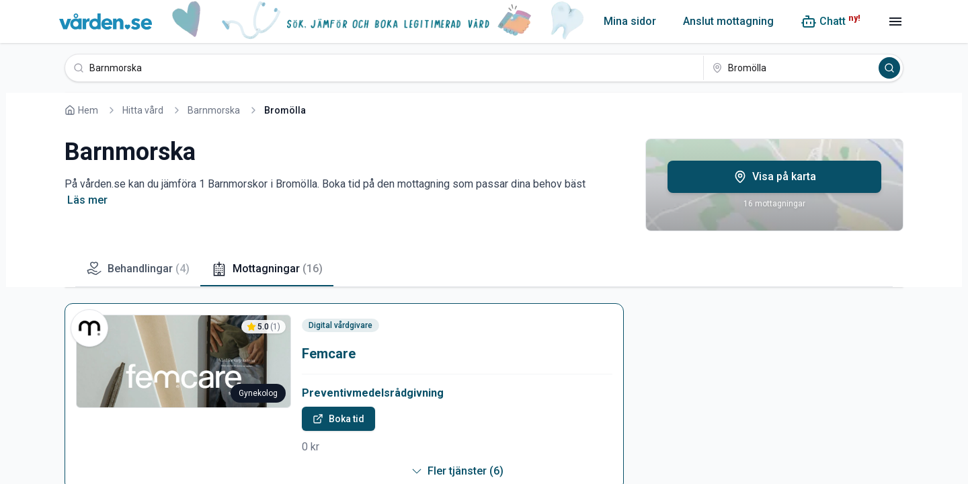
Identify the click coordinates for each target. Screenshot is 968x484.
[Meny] (895, 21)
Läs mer (87, 200)
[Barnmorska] (384, 68)
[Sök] (889, 68)
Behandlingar (138, 269)
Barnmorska (214, 110)
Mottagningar (267, 269)
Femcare (329, 354)
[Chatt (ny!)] (830, 21)
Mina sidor (630, 21)
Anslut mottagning (728, 21)
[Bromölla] (790, 68)
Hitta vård (142, 110)
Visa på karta (774, 177)
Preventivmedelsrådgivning (373, 393)
